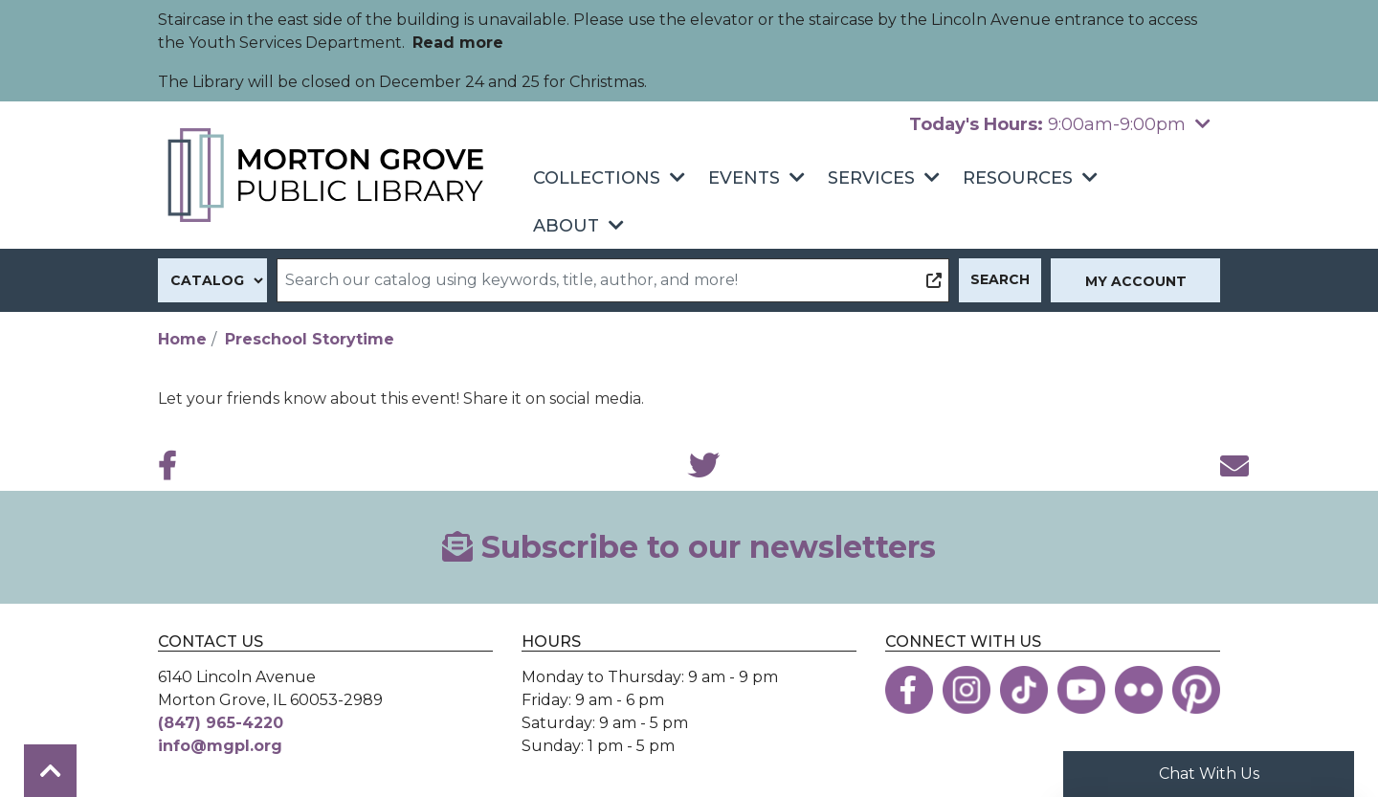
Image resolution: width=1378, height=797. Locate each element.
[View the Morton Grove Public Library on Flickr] (1139, 690)
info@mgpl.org (220, 746)
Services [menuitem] (871, 177)
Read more (457, 42)
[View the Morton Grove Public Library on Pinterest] (1196, 690)
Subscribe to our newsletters (689, 546)
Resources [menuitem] (1018, 177)
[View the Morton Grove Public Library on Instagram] (966, 690)
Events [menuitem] (744, 177)
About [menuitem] (566, 225)
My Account (1136, 281)
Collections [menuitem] (596, 177)
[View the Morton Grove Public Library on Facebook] (909, 690)
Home (182, 339)
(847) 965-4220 (220, 723)
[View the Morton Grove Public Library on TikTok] (1024, 690)
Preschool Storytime (309, 339)
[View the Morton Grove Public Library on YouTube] (1081, 690)
